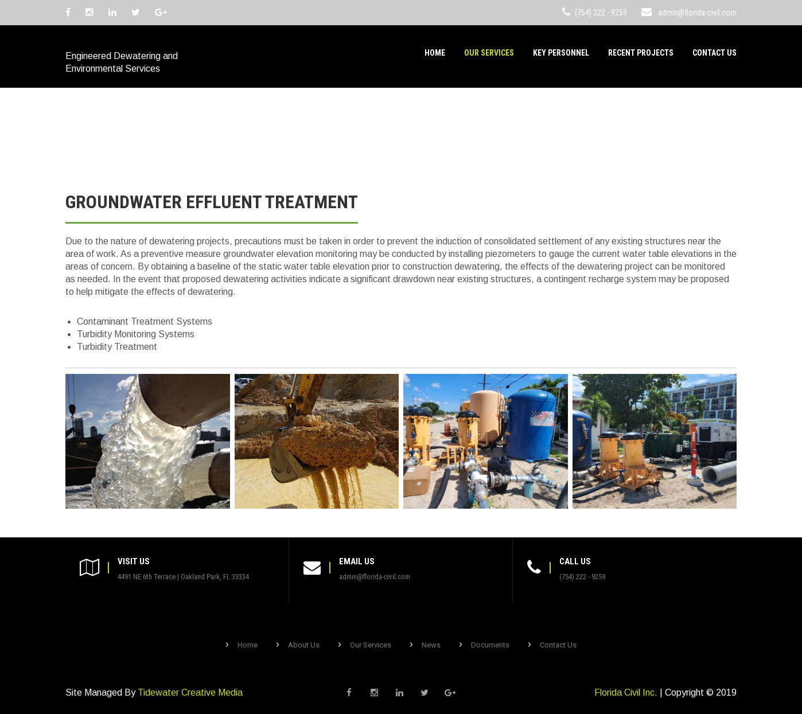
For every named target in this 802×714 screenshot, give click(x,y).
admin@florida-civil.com (697, 12)
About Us (304, 645)
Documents (490, 645)
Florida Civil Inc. (625, 692)
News (431, 645)
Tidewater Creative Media (190, 692)
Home (435, 52)
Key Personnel (561, 52)
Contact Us (714, 52)
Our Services (489, 52)
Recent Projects (640, 52)
